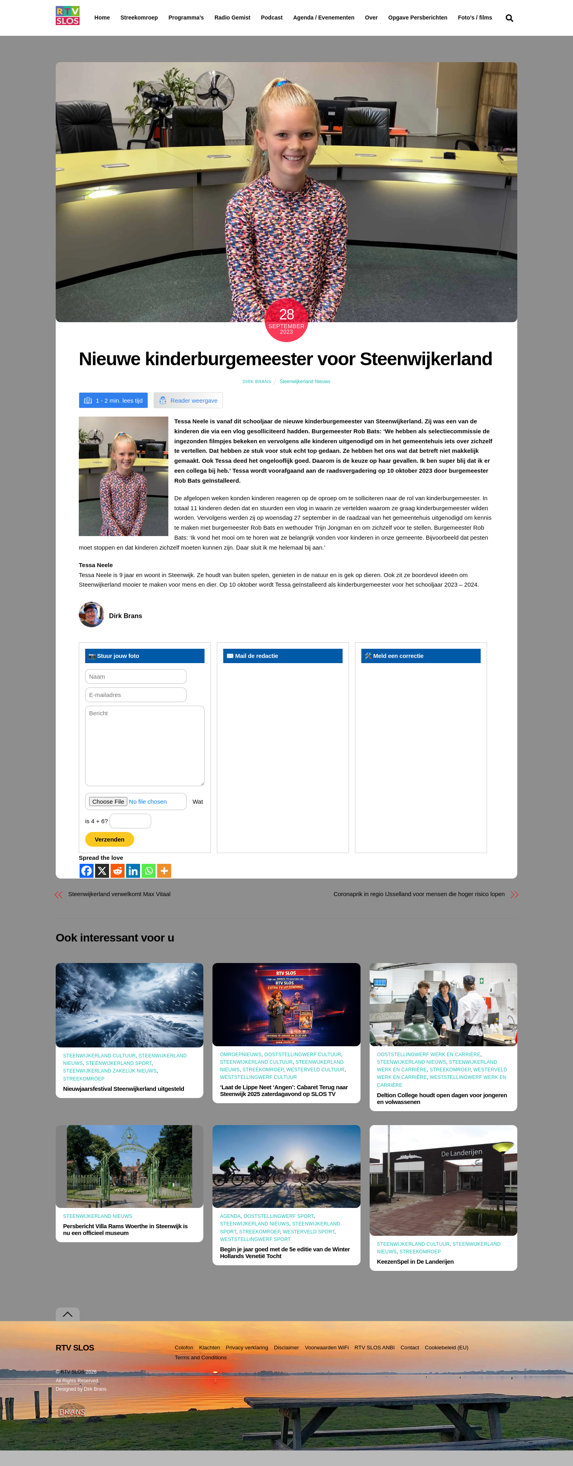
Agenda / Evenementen (344, 17)
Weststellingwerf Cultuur (258, 1093)
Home (95, 17)
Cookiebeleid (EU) (447, 1363)
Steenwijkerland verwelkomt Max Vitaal (119, 909)
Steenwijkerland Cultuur (99, 1071)
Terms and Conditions (201, 1373)
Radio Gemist (253, 17)
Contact (410, 1363)
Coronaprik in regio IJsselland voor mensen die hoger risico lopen (419, 909)
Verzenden (110, 854)
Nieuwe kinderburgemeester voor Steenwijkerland (285, 374)
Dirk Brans (257, 397)
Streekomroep (141, 18)
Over (392, 17)
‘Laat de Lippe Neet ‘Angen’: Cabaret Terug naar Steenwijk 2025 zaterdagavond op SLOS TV (284, 1106)
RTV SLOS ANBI (375, 1363)
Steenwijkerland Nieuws (305, 397)
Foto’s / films (113, 33)
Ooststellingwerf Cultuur (302, 1070)
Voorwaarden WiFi (327, 1363)
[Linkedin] (133, 886)
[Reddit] (118, 886)
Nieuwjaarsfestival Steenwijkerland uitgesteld (123, 1104)
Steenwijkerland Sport (119, 1079)
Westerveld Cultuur (315, 1085)
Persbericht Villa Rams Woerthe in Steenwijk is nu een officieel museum (125, 1245)
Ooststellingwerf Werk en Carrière (428, 1070)
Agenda (230, 1232)
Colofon (184, 1363)
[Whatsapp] (149, 886)
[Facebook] (87, 886)
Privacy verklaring (247, 1363)
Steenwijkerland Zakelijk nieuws (110, 1086)
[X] (102, 886)
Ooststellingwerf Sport (279, 1232)
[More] (164, 886)
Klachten (209, 1363)
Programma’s (201, 18)
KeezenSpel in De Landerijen (415, 1277)
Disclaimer (286, 1363)
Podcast (292, 17)
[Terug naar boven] (68, 1330)
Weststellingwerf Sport (255, 1255)
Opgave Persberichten (446, 18)
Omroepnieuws (240, 1070)
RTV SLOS (72, 1387)
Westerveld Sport (308, 1247)
